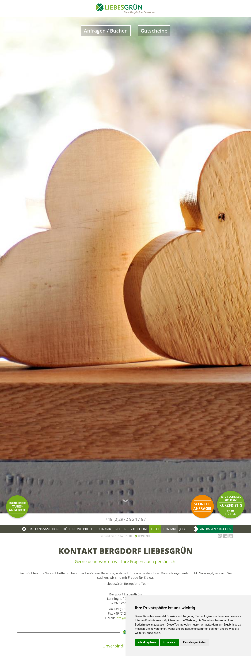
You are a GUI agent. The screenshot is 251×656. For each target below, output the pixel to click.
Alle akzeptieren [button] (147, 642)
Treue (155, 529)
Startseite (125, 536)
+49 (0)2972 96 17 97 (125, 519)
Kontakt (170, 529)
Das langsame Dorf (44, 529)
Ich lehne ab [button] (169, 642)
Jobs (182, 529)
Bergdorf (24, 529)
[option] (125, 265)
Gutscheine (154, 30)
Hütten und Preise (78, 529)
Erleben (120, 529)
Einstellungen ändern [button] (194, 642)
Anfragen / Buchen (106, 30)
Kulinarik (103, 529)
